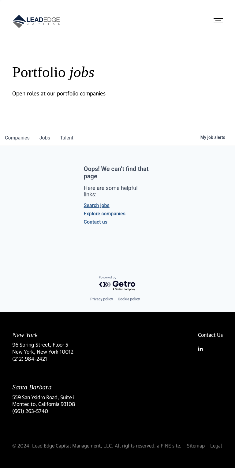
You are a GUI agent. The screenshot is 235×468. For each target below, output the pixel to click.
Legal (216, 445)
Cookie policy (129, 299)
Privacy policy (101, 299)
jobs (44, 138)
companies (17, 138)
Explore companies (104, 214)
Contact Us (210, 335)
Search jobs (97, 205)
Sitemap (196, 445)
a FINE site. (169, 445)
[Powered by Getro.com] (117, 283)
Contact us (95, 222)
